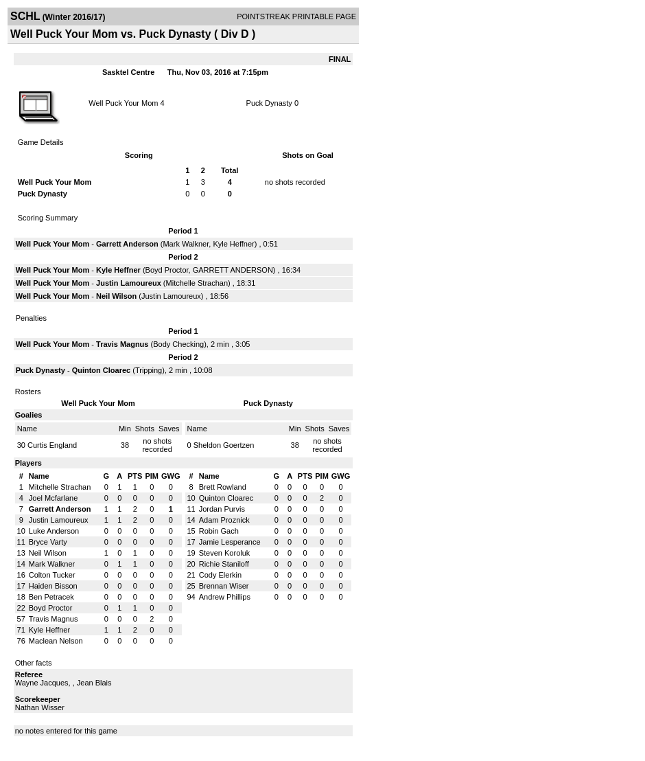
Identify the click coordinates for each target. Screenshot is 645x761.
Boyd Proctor (167, 270)
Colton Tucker (52, 575)
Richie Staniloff (224, 564)
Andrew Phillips (224, 597)
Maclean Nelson (56, 641)
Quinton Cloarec (101, 370)
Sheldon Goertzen (224, 445)
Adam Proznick (224, 520)
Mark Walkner (186, 244)
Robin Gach (219, 531)
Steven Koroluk (224, 553)
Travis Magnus (122, 344)
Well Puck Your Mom (123, 103)
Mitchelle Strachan (197, 283)
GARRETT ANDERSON (233, 270)
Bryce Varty (48, 542)
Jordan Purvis (222, 509)
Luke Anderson (54, 531)
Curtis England (52, 445)
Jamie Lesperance (230, 542)
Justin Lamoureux (128, 283)
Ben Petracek (51, 597)
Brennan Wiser (224, 586)
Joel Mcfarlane (53, 498)
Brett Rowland (222, 487)
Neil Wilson (116, 296)
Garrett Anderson (127, 244)
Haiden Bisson (53, 586)
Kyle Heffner (233, 244)
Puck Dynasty (269, 103)
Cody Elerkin (220, 575)
